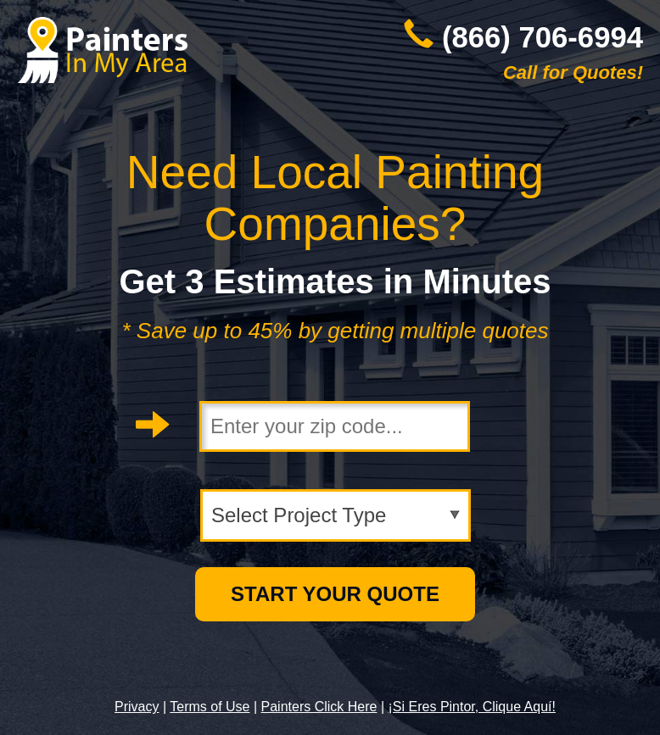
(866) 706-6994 (542, 37)
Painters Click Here (319, 706)
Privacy (137, 706)
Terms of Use (209, 706)
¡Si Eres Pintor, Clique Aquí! (472, 706)
